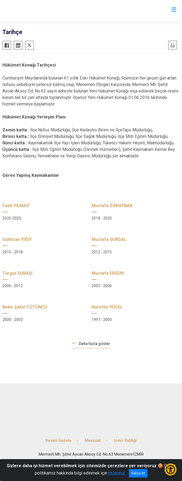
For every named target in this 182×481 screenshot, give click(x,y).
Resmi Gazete (58, 440)
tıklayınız (116, 473)
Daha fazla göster (94, 343)
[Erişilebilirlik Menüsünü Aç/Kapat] (170, 469)
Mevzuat (93, 440)
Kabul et (138, 473)
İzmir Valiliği (125, 440)
